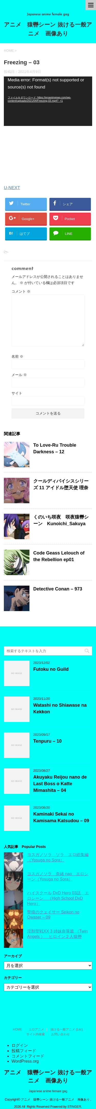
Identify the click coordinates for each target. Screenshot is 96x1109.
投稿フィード (24, 1043)
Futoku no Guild (51, 669)
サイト (17, 393)
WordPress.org (25, 1053)
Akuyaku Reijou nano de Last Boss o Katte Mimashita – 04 (60, 784)
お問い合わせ (60, 1026)
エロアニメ (36, 1022)
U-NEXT (12, 187)
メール (19, 375)
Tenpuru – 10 (47, 741)
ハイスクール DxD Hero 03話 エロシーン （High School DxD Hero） (58, 898)
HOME (17, 1022)
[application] (48, 101)
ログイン (20, 1038)
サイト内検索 (35, 1026)
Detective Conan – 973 (57, 588)
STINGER (74, 1099)
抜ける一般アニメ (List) (66, 1022)
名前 (17, 356)
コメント (21, 291)
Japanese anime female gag (48, 1083)
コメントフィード (28, 1048)
